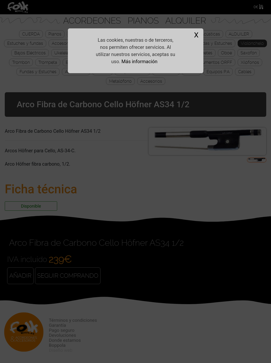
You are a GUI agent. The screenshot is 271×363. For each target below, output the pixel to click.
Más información (139, 61)
